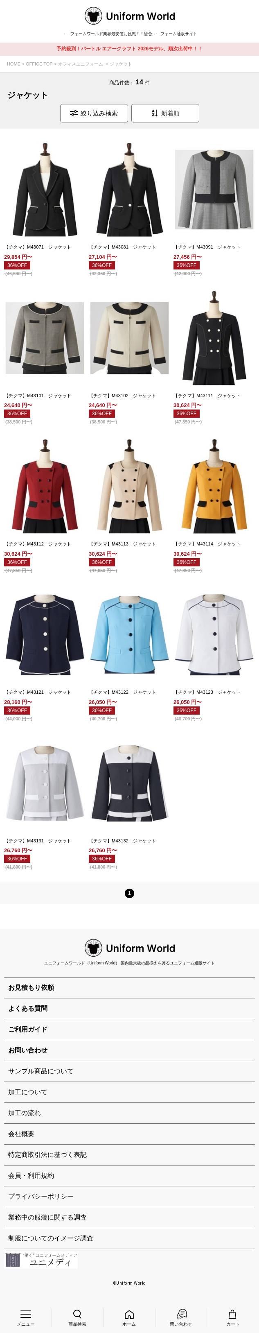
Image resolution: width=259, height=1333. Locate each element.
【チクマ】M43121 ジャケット (38, 692)
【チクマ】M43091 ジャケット (207, 246)
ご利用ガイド (27, 1029)
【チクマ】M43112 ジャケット (38, 543)
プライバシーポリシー (41, 1196)
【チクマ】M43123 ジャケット (207, 692)
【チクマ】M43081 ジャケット (122, 246)
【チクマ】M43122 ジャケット (122, 692)
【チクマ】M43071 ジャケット (38, 246)
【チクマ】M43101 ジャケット (38, 395)
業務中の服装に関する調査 (47, 1217)
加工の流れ (24, 1112)
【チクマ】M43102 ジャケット (122, 395)
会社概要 (21, 1133)
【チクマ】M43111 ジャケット (207, 395)
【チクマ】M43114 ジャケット (207, 543)
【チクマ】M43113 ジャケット (122, 543)
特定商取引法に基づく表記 (47, 1154)
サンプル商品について (41, 1071)
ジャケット (121, 63)
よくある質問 (27, 1008)
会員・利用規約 (31, 1175)
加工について (27, 1092)
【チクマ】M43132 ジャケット (122, 840)
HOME (13, 63)
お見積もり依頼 (31, 987)
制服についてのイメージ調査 (50, 1238)
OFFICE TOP (39, 63)
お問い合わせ (27, 1050)
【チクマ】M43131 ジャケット (38, 840)
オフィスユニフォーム (80, 63)
